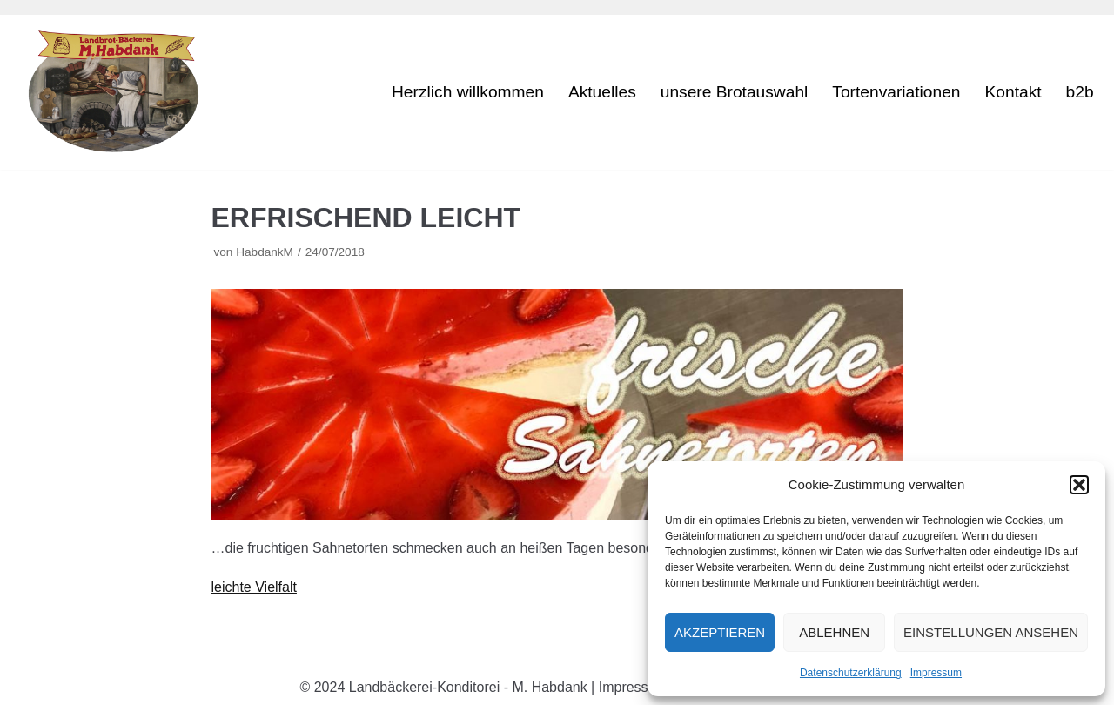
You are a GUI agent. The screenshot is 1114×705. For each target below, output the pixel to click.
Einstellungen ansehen (990, 632)
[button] (1079, 485)
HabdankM (264, 251)
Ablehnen (834, 632)
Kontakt (1013, 92)
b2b (1080, 92)
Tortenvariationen (896, 92)
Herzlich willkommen (468, 92)
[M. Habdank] (120, 92)
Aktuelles (602, 92)
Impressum (936, 673)
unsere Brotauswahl (735, 92)
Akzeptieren (719, 632)
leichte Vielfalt (254, 587)
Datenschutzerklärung (851, 673)
